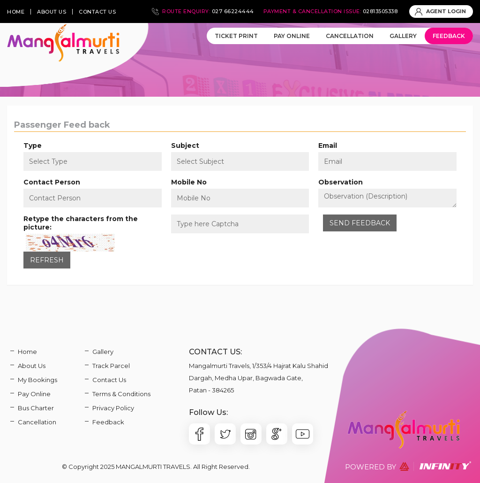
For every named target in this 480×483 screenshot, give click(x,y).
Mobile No (189, 182)
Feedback (449, 35)
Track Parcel (111, 365)
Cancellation (350, 35)
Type (32, 145)
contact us (97, 12)
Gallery (403, 35)
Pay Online (292, 35)
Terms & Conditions (121, 394)
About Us (31, 365)
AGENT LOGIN (440, 11)
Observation (340, 182)
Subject (185, 145)
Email (327, 145)
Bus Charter (36, 408)
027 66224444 (233, 11)
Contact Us (109, 379)
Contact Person (51, 182)
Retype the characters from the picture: (80, 223)
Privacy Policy (113, 408)
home (15, 12)
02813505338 (380, 11)
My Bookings (37, 379)
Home (27, 351)
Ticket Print (236, 35)
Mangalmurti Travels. (154, 466)
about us (51, 12)
